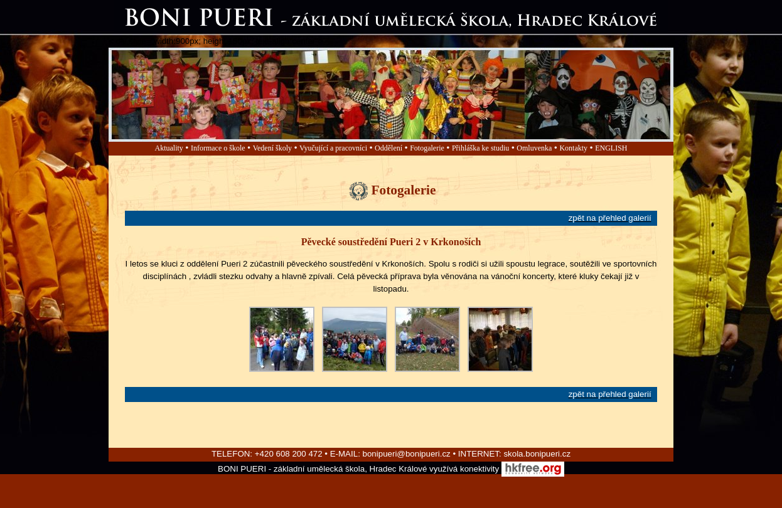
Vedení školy (272, 148)
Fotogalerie (427, 148)
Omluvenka (534, 148)
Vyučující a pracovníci (333, 148)
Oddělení (388, 148)
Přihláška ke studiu (480, 148)
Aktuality (169, 148)
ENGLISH (611, 148)
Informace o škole (218, 148)
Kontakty (573, 148)
